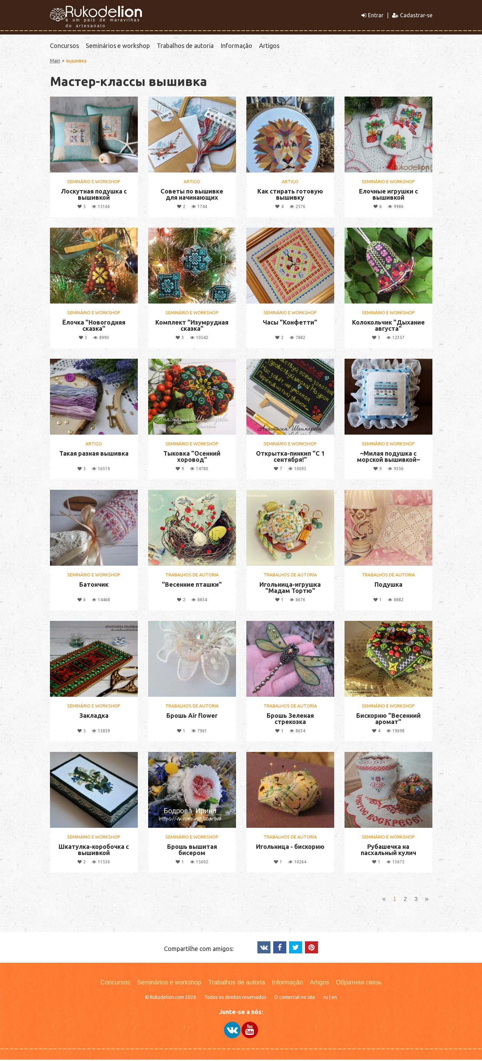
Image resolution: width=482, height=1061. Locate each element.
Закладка (94, 717)
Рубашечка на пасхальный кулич (388, 851)
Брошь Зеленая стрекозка (290, 720)
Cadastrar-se (412, 15)
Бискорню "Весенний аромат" (388, 720)
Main (55, 62)
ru (326, 999)
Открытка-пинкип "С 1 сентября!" (290, 458)
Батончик (94, 586)
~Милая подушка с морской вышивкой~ (388, 458)
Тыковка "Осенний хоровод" (192, 458)
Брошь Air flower (191, 717)
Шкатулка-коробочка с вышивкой (94, 851)
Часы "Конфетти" (290, 323)
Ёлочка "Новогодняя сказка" (93, 326)
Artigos (269, 46)
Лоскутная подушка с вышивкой (94, 195)
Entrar (372, 15)
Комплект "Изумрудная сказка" (191, 326)
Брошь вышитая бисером (192, 851)
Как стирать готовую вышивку (290, 195)
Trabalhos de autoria (185, 46)
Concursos (64, 46)
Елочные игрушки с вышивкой (388, 195)
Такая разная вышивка (94, 455)
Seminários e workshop (118, 46)
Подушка (388, 586)
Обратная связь (359, 984)
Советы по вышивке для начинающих (192, 195)
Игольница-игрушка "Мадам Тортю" (290, 589)
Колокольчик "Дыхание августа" (388, 326)
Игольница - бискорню (290, 848)
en (334, 999)
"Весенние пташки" (192, 586)
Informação (236, 46)
